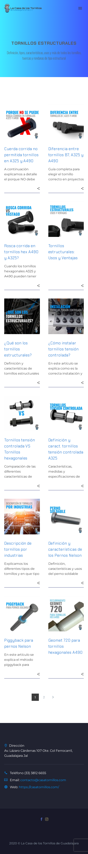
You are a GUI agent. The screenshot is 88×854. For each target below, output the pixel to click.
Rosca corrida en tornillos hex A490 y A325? (21, 251)
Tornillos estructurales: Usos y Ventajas (63, 251)
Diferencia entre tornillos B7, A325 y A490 (66, 154)
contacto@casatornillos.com (43, 780)
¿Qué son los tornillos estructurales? (18, 349)
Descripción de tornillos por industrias (18, 549)
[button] (38, 188)
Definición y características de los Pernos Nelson (65, 549)
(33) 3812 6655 (35, 773)
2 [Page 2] (44, 697)
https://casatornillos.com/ (39, 787)
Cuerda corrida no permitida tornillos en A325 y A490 (21, 154)
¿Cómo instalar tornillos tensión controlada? (63, 349)
